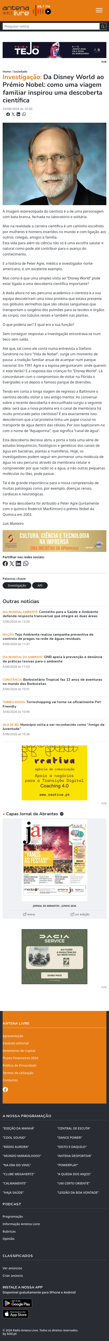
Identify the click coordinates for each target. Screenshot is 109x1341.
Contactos (10, 1080)
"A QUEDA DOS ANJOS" (74, 1174)
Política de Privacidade (20, 1065)
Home (7, 71)
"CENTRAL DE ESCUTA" (73, 1128)
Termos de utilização (18, 1073)
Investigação (17, 585)
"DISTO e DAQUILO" (72, 1147)
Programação (13, 1216)
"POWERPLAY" (67, 1165)
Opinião (8, 1239)
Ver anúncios (12, 1268)
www (29, 914)
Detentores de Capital (19, 1051)
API (39, 585)
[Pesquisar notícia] (51, 26)
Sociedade (20, 71)
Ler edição (80, 914)
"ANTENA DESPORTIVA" (74, 1156)
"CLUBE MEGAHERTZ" (19, 1174)
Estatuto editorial (16, 1043)
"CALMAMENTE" (15, 1183)
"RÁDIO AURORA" (16, 1147)
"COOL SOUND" (14, 1137)
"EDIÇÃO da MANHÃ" (19, 1128)
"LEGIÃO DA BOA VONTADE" (78, 1192)
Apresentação (13, 1036)
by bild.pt (10, 1334)
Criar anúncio (13, 1275)
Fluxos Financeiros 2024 (20, 1058)
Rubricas (9, 1231)
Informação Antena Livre (21, 1224)
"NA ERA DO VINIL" (17, 1165)
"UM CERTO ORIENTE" (73, 1183)
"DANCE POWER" (69, 1137)
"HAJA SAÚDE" (13, 1192)
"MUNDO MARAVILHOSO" (22, 1156)
